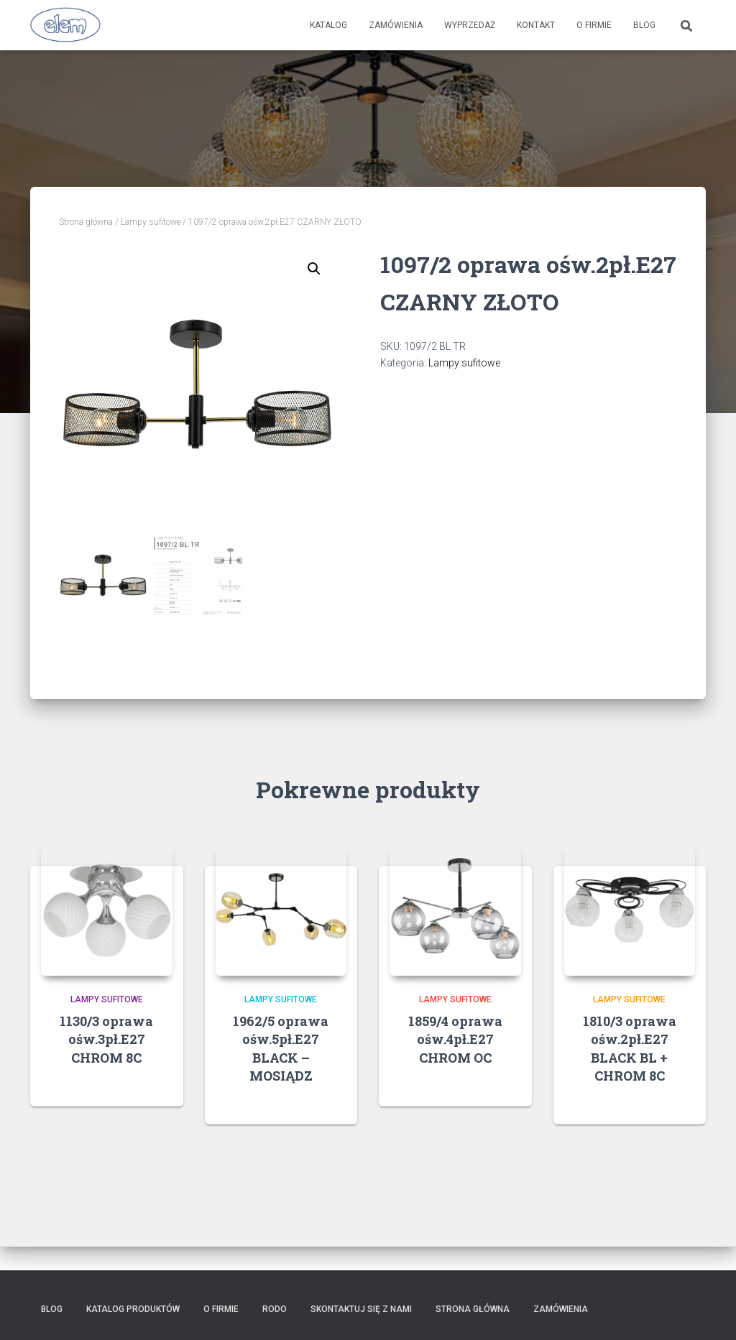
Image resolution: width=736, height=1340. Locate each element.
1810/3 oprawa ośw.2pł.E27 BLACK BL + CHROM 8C (629, 1048)
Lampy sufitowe (150, 222)
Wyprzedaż (469, 25)
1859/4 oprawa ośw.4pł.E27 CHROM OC (455, 1039)
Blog (644, 25)
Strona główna (86, 222)
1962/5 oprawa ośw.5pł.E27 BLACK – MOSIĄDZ (280, 1048)
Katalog (328, 25)
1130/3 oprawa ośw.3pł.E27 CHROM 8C (106, 1039)
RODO (274, 1309)
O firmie (594, 25)
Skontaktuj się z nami (361, 1309)
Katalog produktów (133, 1309)
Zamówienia (396, 25)
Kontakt (536, 25)
